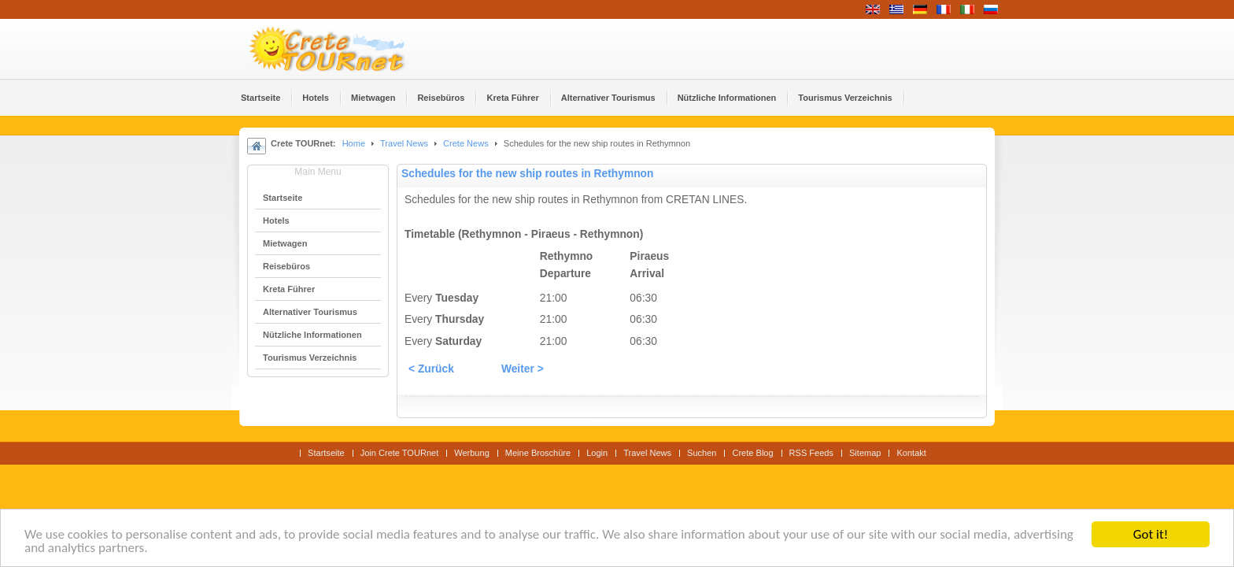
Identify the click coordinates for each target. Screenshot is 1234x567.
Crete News (466, 143)
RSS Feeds (811, 453)
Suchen (701, 453)
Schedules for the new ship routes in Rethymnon (527, 174)
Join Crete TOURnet (399, 453)
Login (597, 453)
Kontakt (911, 453)
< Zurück (431, 369)
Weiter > (522, 369)
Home (353, 143)
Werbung (472, 453)
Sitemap (865, 453)
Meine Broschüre (538, 453)
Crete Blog (752, 453)
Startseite (326, 453)
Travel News (404, 143)
